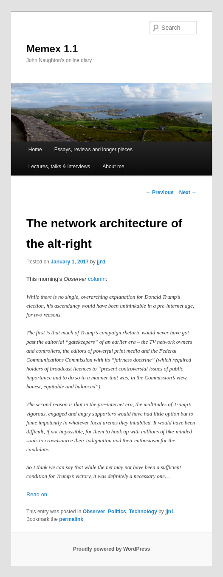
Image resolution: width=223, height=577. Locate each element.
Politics (117, 512)
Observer (94, 512)
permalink (71, 519)
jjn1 (101, 262)
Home (35, 150)
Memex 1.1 (52, 48)
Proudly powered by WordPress (111, 549)
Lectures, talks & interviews (59, 167)
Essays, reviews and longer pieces (93, 150)
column (97, 279)
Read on (36, 494)
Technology (143, 512)
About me (113, 167)
